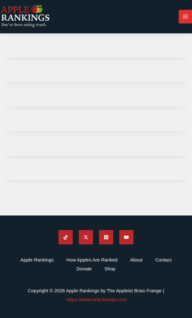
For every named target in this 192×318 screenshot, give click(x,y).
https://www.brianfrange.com (97, 299)
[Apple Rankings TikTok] (66, 237)
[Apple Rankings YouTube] (126, 237)
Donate (84, 268)
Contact (163, 259)
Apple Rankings (37, 259)
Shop (109, 268)
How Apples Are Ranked (92, 259)
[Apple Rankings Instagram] (106, 237)
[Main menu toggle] (185, 16)
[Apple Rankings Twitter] (86, 237)
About (136, 259)
